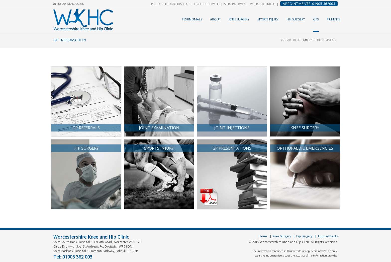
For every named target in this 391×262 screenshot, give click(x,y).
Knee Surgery (239, 19)
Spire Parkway (234, 4)
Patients (333, 19)
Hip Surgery (296, 19)
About (215, 19)
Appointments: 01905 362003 (309, 3)
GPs (316, 19)
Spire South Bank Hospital (169, 4)
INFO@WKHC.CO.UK (70, 3)
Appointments (327, 236)
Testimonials (192, 19)
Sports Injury (268, 19)
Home (306, 40)
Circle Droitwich (206, 4)
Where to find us (262, 4)
